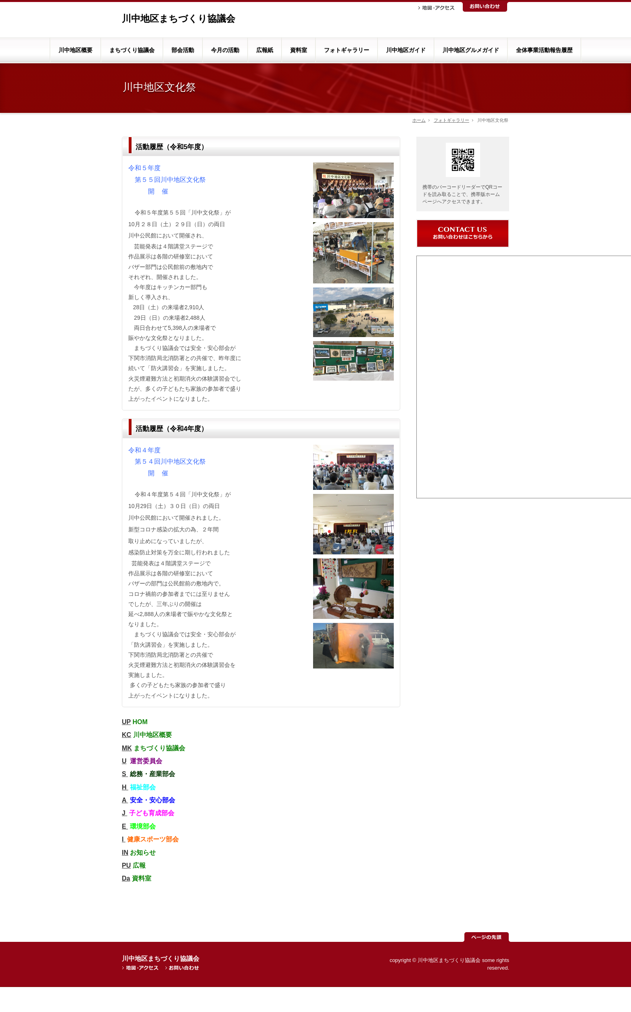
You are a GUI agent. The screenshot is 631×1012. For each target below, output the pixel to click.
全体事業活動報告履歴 (544, 50)
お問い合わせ (485, 7)
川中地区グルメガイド (471, 50)
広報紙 (264, 50)
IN (125, 852)
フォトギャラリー (346, 50)
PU (126, 865)
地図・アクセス (436, 8)
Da (126, 878)
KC (126, 734)
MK (127, 748)
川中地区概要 (75, 50)
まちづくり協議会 (132, 50)
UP (126, 721)
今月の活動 (225, 50)
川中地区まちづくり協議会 (178, 18)
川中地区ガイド (406, 50)
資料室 (298, 50)
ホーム (419, 120)
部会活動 (182, 50)
